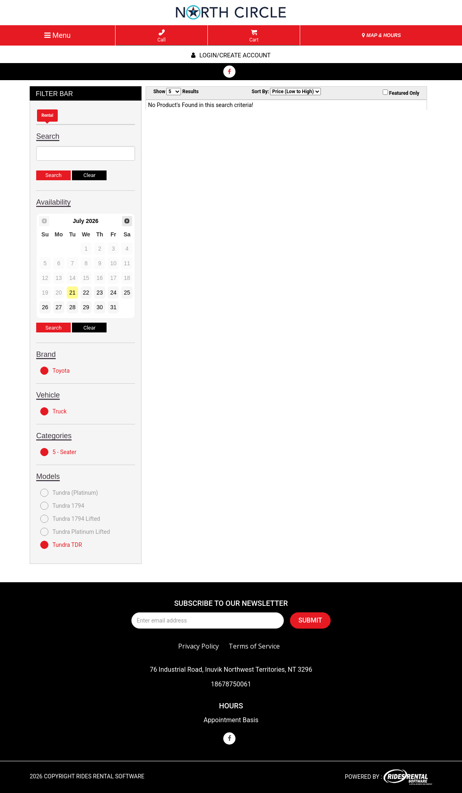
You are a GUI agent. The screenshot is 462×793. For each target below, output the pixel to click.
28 (72, 307)
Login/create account (230, 55)
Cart (254, 36)
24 (113, 292)
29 (86, 307)
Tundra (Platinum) (69, 493)
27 (59, 307)
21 (72, 292)
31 (113, 307)
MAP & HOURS (381, 35)
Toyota (55, 371)
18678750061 (231, 684)
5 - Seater (58, 452)
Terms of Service (254, 646)
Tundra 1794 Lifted (70, 519)
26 (45, 307)
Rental (47, 115)
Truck (53, 411)
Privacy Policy (198, 646)
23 (99, 292)
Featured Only (401, 93)
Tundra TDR (61, 545)
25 (127, 292)
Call (161, 36)
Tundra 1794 (62, 506)
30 (99, 307)
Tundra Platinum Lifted (75, 532)
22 (86, 292)
